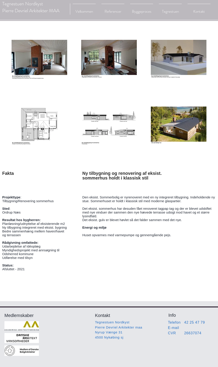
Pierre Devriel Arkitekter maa (118, 327)
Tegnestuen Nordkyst (112, 322)
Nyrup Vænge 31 (109, 332)
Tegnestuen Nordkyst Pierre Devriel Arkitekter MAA (30, 7)
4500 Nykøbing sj (109, 337)
